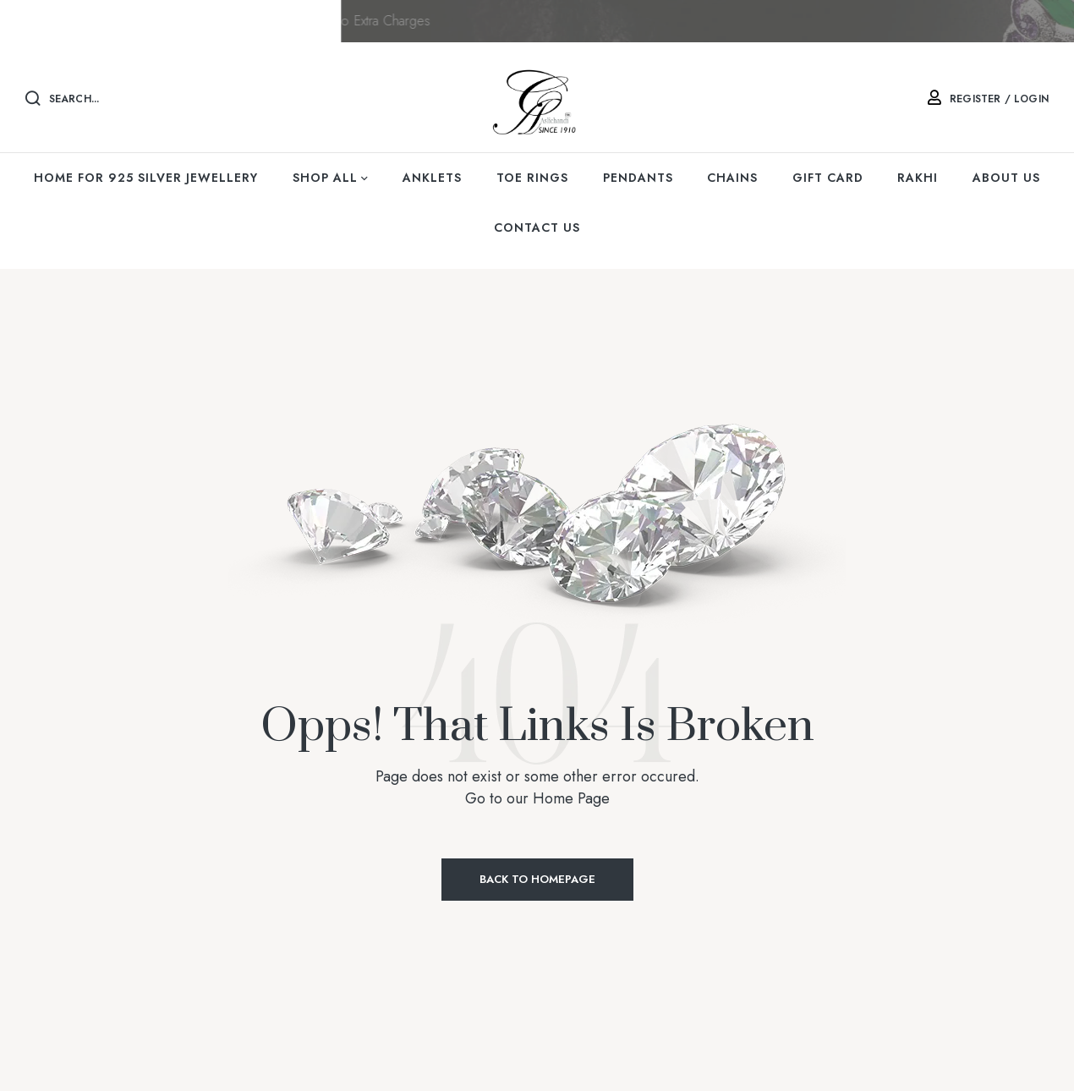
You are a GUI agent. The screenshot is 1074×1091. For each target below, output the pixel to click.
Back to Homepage (537, 879)
